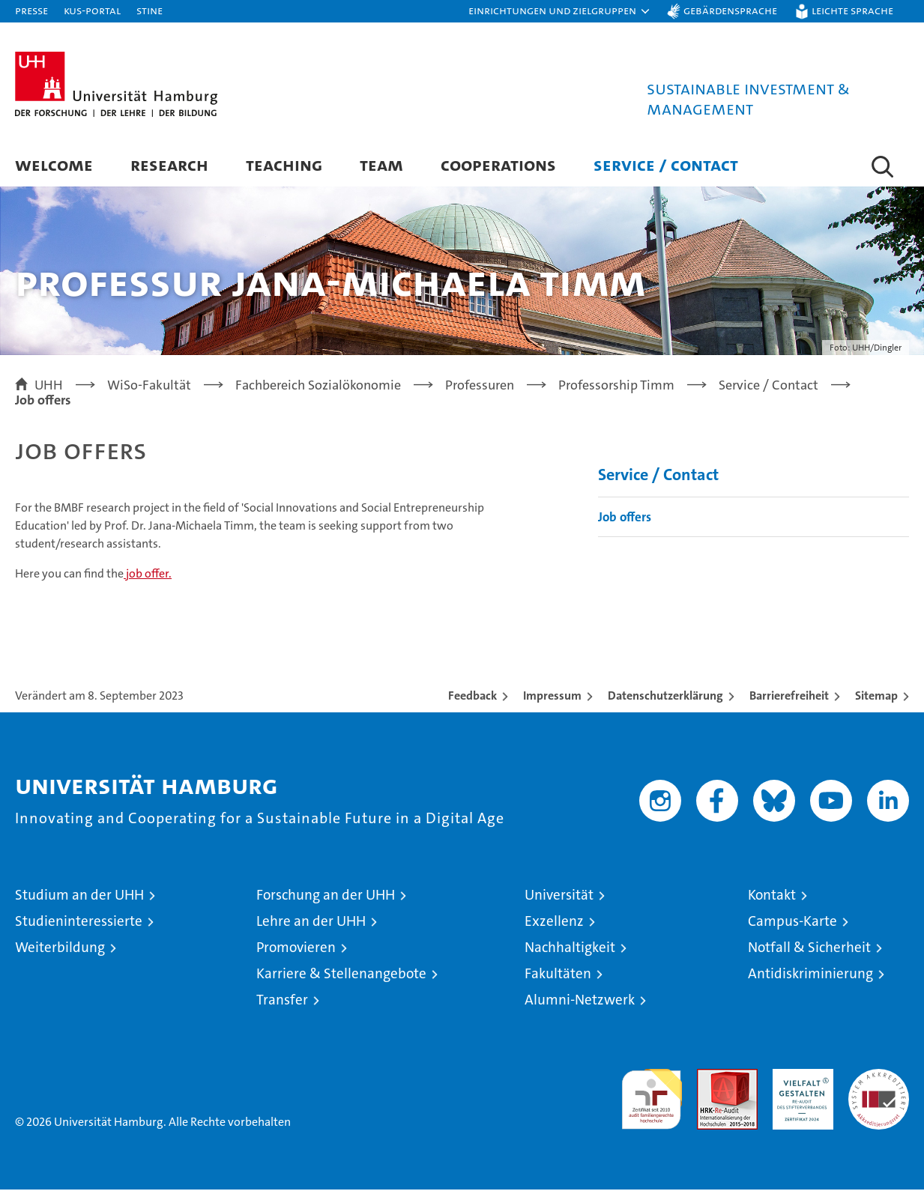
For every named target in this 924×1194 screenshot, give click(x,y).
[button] (559, 11)
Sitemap (876, 700)
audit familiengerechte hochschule (651, 1097)
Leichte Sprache (852, 10)
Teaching (284, 164)
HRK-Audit (799, 1081)
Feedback (472, 700)
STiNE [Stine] (149, 10)
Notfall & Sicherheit (809, 951)
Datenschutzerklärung (665, 700)
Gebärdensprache (730, 10)
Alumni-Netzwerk (580, 1004)
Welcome (54, 164)
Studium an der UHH (79, 899)
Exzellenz (554, 925)
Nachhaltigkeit (570, 951)
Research (169, 164)
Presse (31, 10)
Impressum (552, 700)
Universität (559, 899)
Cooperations (498, 164)
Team (381, 164)
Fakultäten (558, 978)
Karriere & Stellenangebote (341, 978)
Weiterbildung (60, 951)
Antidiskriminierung (810, 978)
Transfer (282, 1004)
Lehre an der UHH (311, 925)
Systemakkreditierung (878, 1081)
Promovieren (296, 951)
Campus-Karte (792, 925)
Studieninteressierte (78, 925)
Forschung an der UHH (325, 899)
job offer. (148, 578)
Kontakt (772, 899)
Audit (711, 1081)
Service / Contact (666, 164)
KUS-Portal (92, 10)
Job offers (624, 520)
